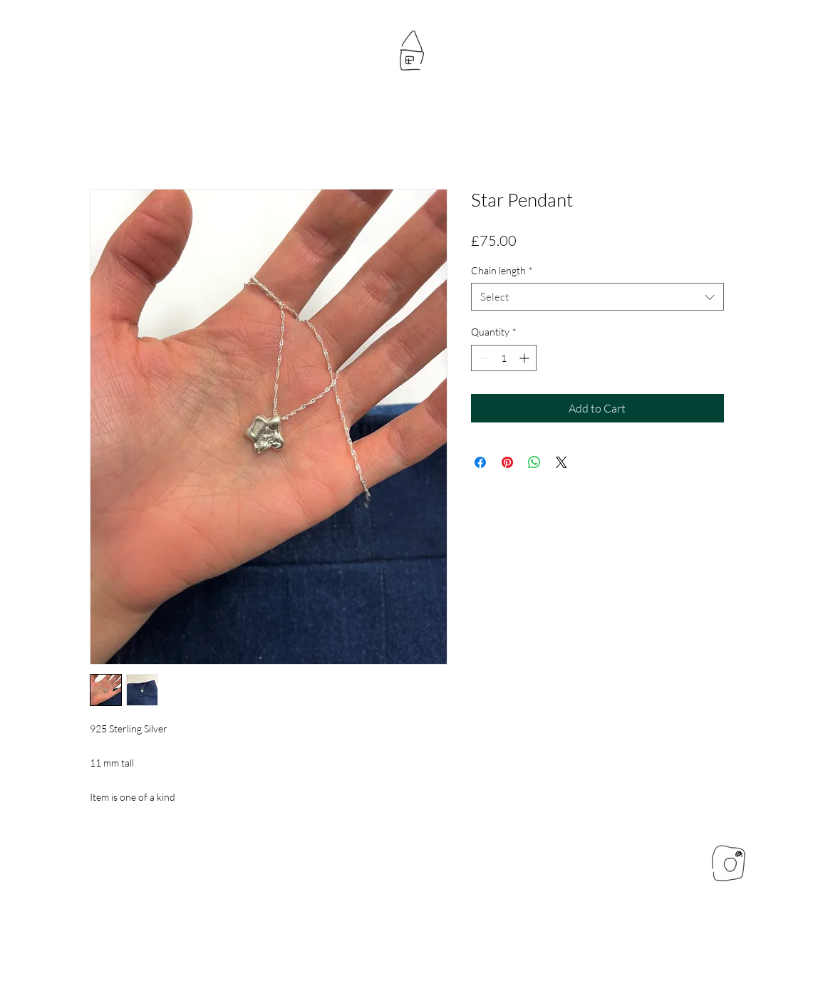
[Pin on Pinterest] (507, 462)
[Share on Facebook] (480, 462)
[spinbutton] (504, 358)
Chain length (502, 270)
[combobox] (597, 297)
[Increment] (525, 358)
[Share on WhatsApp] (534, 462)
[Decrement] (482, 358)
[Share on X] (561, 462)
